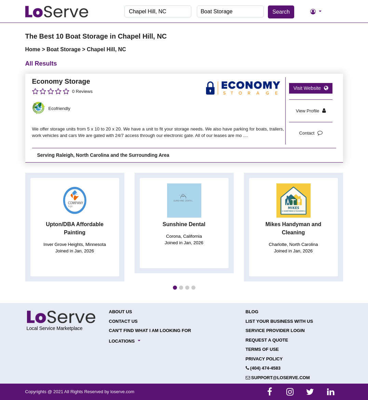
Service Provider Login (275, 330)
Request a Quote (267, 340)
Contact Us (123, 321)
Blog (252, 311)
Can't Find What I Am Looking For (150, 330)
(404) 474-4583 (263, 368)
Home (33, 49)
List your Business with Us (279, 321)
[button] (175, 288)
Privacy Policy (264, 358)
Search (281, 12)
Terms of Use (262, 349)
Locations (122, 341)
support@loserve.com (278, 377)
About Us (120, 311)
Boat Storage (64, 49)
